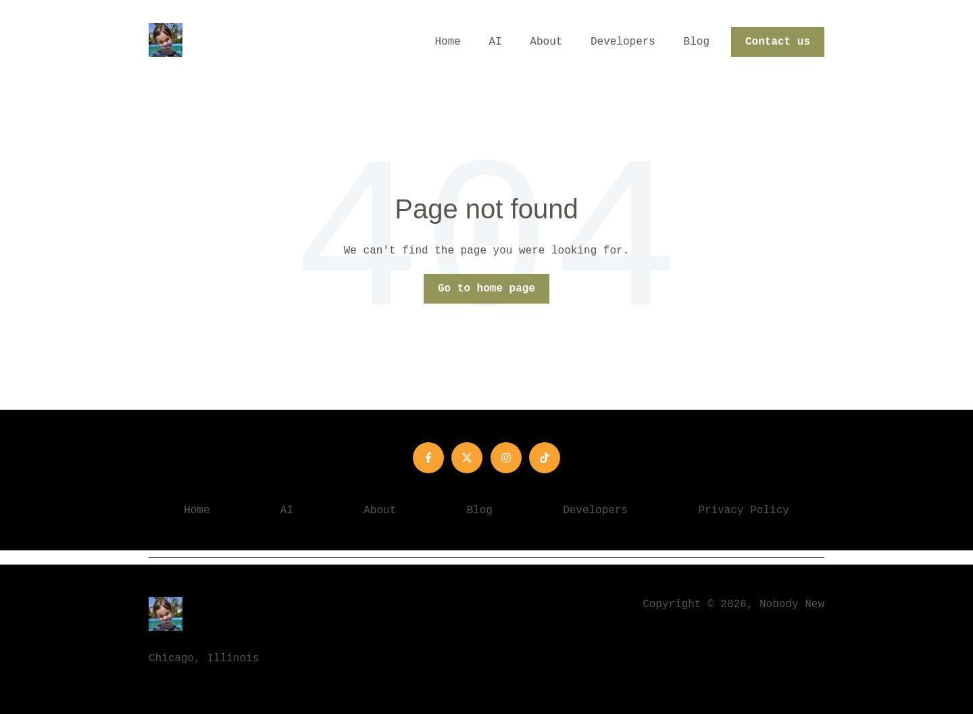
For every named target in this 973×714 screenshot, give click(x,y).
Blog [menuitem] (480, 510)
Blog (696, 42)
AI (495, 42)
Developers (623, 42)
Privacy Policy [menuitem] (743, 510)
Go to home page (486, 289)
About (546, 42)
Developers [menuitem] (595, 510)
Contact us (777, 42)
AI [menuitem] (286, 510)
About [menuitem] (380, 510)
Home (448, 42)
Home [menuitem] (196, 510)
